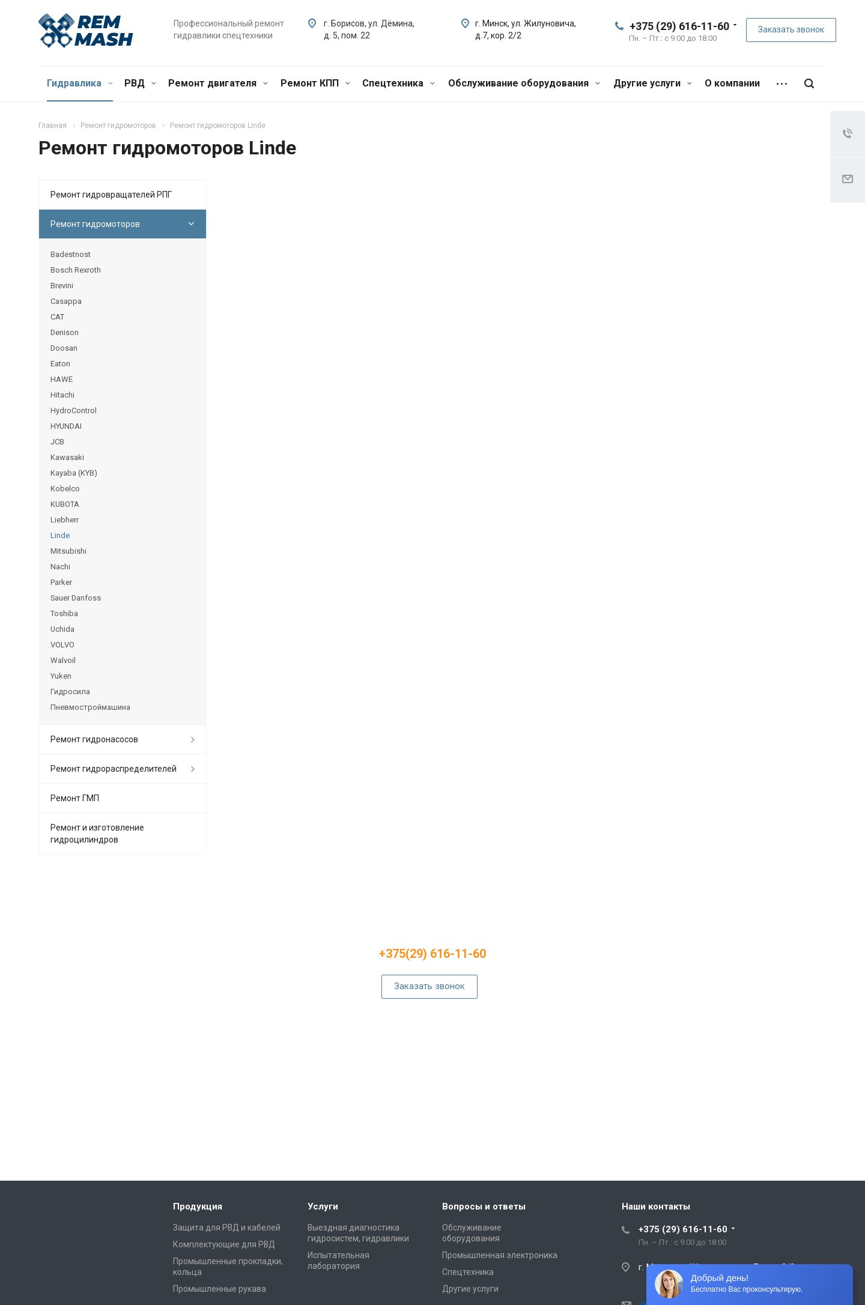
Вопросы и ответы (484, 1206)
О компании (732, 83)
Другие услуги (652, 83)
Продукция (197, 1206)
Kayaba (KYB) (73, 472)
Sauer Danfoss (75, 597)
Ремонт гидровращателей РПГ (111, 194)
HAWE (61, 379)
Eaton (60, 363)
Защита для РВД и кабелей (227, 1227)
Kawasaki (67, 457)
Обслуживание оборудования (524, 83)
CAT (57, 316)
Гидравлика (80, 83)
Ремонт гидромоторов (95, 224)
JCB (57, 441)
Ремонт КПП (315, 83)
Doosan (63, 348)
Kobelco (65, 488)
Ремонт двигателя (218, 83)
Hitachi (62, 394)
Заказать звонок (791, 29)
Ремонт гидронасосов (94, 739)
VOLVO (62, 644)
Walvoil (63, 660)
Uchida (62, 629)
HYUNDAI (66, 426)
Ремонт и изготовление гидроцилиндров (97, 833)
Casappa (66, 301)
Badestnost (70, 254)
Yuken (60, 675)
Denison (64, 332)
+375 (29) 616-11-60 (679, 26)
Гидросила (70, 691)
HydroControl (73, 410)
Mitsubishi (68, 551)
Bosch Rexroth (75, 269)
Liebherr (64, 519)
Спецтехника (398, 83)
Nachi (60, 566)
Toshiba (64, 613)
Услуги (323, 1206)
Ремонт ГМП (74, 798)
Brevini (61, 285)
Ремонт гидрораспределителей (113, 769)
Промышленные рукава (219, 1289)
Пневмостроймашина (90, 707)
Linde (60, 535)
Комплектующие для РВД (224, 1244)
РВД (140, 83)
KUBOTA (64, 504)
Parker (61, 582)
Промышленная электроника (499, 1255)
